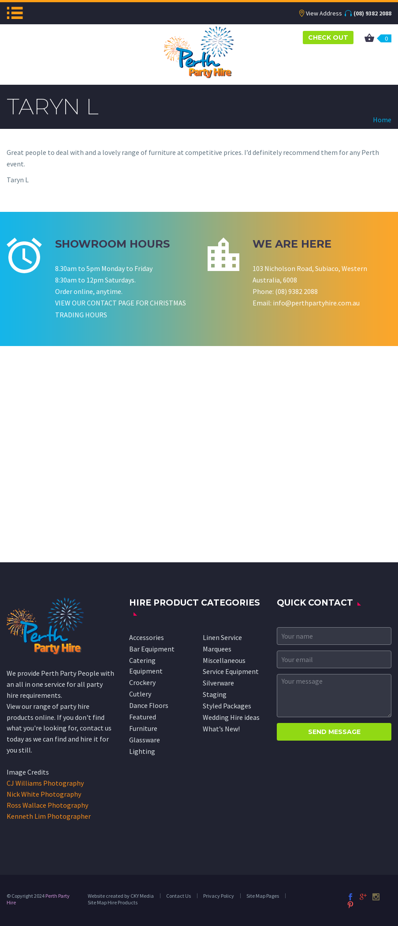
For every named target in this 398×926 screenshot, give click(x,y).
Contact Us (178, 895)
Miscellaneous (224, 660)
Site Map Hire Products (113, 902)
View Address (324, 13)
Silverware (218, 682)
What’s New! (221, 728)
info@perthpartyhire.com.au (316, 302)
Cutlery (140, 693)
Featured (142, 716)
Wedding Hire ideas (231, 717)
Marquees (217, 648)
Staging (215, 694)
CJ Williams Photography (45, 783)
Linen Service (222, 637)
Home (382, 119)
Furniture (143, 728)
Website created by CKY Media (121, 895)
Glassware (144, 739)
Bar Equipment (152, 648)
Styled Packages (227, 705)
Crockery (142, 682)
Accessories (146, 637)
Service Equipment (231, 671)
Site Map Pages (262, 895)
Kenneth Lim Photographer (49, 816)
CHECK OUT (328, 37)
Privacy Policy (218, 895)
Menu (15, 13)
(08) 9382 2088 (372, 13)
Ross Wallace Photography (47, 805)
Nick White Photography (44, 794)
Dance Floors (148, 705)
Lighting (142, 751)
